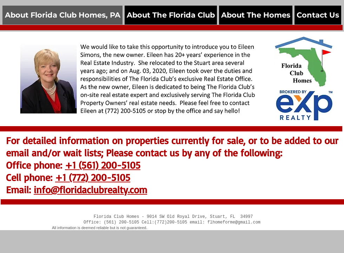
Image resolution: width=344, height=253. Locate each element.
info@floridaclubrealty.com (90, 189)
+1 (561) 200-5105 (102, 165)
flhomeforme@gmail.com (233, 222)
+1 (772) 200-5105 (92, 177)
